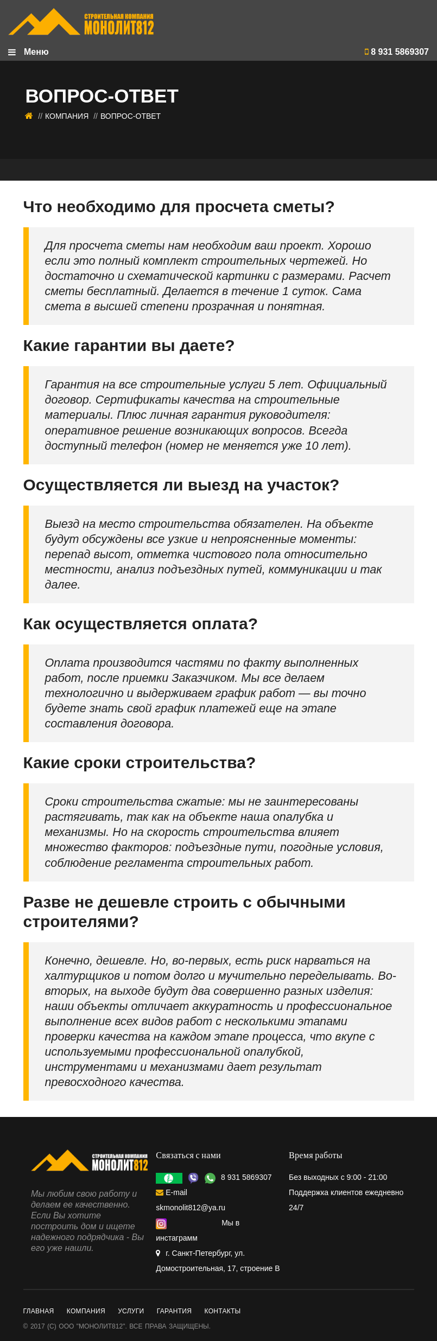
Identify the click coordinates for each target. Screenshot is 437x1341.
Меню (28, 51)
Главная (38, 1311)
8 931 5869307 (397, 51)
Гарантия (174, 1311)
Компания (66, 116)
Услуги (131, 1311)
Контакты (223, 1311)
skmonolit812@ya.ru (190, 1207)
